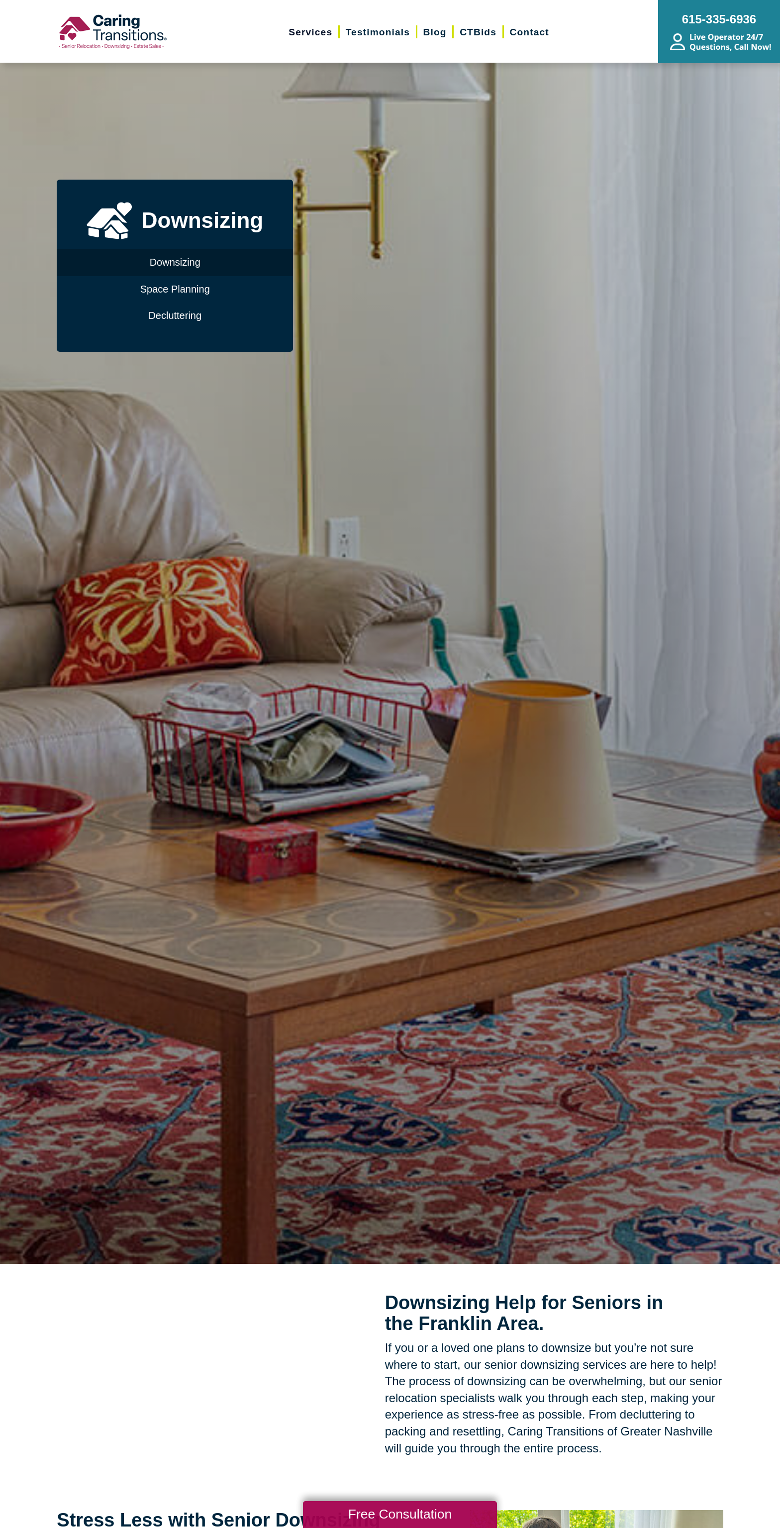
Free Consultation (400, 1514)
